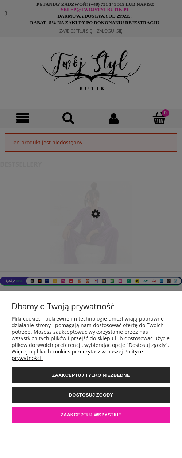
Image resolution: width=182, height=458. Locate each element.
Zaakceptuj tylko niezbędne (91, 375)
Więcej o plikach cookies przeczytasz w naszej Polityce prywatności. (77, 355)
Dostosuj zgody (91, 395)
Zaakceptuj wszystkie (91, 414)
